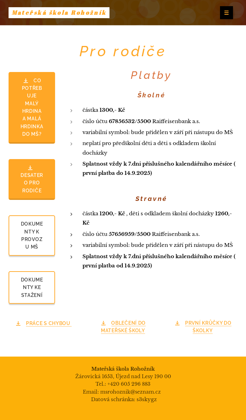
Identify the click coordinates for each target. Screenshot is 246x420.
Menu (224, 13)
